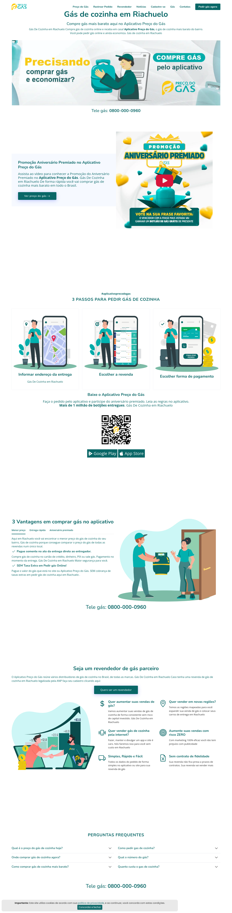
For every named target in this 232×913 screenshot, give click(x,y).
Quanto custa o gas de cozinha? (138, 867)
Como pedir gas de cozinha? (136, 848)
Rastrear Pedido (102, 7)
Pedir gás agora (207, 7)
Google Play (102, 453)
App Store (131, 453)
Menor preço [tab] (18, 530)
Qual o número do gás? (133, 857)
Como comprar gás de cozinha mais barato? (40, 867)
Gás (172, 7)
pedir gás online (92, 33)
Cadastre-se (158, 7)
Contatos (185, 7)
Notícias (141, 7)
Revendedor (124, 7)
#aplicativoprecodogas (116, 293)
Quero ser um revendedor (116, 690)
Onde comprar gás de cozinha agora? (36, 857)
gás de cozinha (167, 29)
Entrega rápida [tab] (37, 530)
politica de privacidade (91, 903)
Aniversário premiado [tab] (61, 530)
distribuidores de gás (71, 677)
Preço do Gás (80, 7)
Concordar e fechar (90, 907)
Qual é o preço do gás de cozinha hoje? (37, 848)
